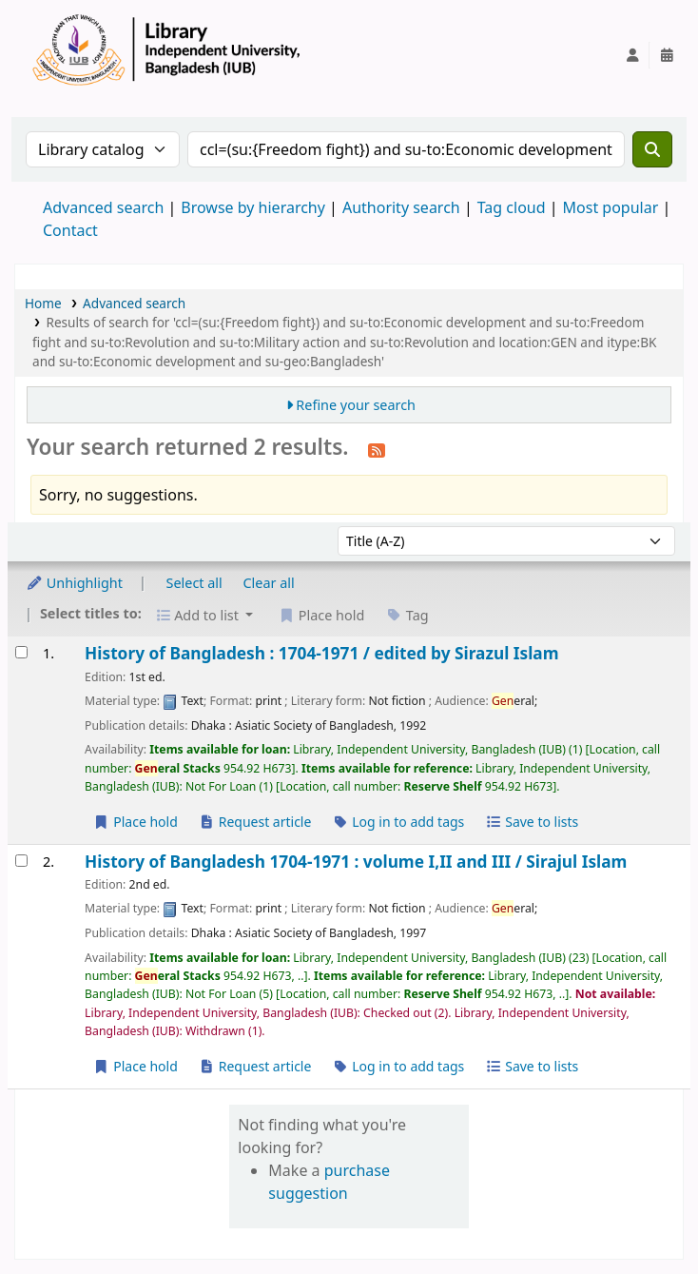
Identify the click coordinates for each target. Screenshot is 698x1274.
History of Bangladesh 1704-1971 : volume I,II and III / (356, 862)
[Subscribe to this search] (376, 449)
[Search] (652, 149)
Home (43, 303)
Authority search (401, 207)
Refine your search (356, 405)
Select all (194, 583)
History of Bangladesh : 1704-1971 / (321, 653)
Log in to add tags (398, 822)
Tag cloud (511, 207)
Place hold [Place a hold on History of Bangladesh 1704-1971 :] (135, 1066)
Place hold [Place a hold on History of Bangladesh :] (135, 822)
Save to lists (531, 822)
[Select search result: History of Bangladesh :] (21, 652)
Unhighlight (74, 583)
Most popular (611, 207)
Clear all (269, 583)
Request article (255, 822)
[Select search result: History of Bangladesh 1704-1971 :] (21, 860)
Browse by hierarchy (253, 207)
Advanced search (103, 207)
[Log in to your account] (632, 55)
